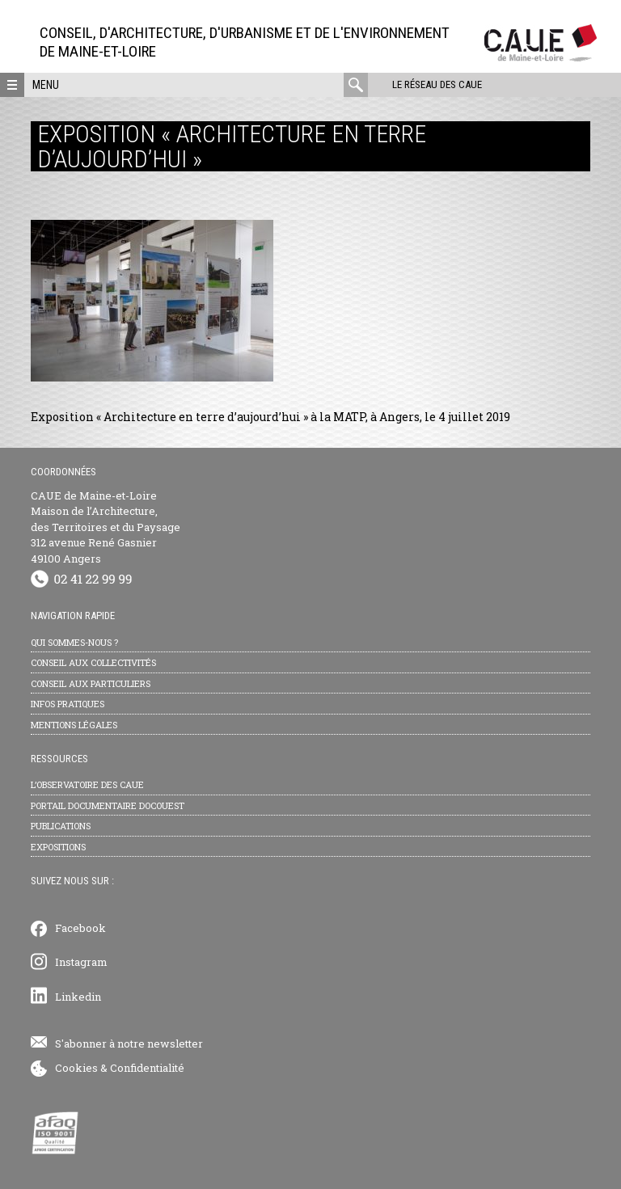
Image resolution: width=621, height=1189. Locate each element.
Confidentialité (147, 1067)
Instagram (81, 962)
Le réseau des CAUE (437, 84)
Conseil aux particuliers (90, 683)
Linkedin (78, 996)
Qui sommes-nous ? (74, 642)
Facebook (80, 928)
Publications (61, 826)
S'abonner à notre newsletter (129, 1043)
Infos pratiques (67, 704)
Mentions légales (74, 725)
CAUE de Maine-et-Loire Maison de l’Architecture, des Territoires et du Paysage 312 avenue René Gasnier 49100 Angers (105, 527)
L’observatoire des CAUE (87, 784)
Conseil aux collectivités (93, 662)
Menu (45, 84)
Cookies (76, 1067)
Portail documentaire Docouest (107, 805)
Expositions (58, 847)
